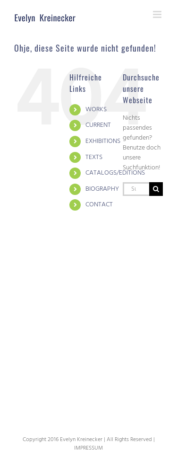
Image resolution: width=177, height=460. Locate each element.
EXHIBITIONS (102, 141)
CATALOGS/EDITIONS (115, 173)
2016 (53, 439)
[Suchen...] (136, 189)
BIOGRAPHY (102, 189)
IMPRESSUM (88, 448)
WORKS (96, 109)
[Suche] (156, 189)
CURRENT (98, 125)
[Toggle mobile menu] (158, 14)
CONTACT (99, 204)
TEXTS (93, 157)
